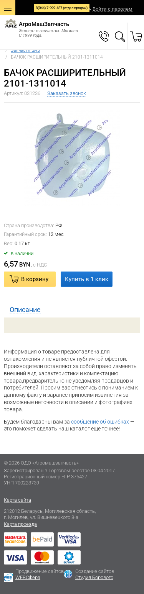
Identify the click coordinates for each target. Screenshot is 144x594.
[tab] (72, 309)
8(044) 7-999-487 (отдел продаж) (62, 8)
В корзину (34, 279)
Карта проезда (20, 524)
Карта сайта (17, 500)
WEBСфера (27, 577)
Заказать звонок (66, 93)
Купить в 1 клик (86, 279)
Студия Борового (94, 577)
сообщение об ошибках (100, 422)
